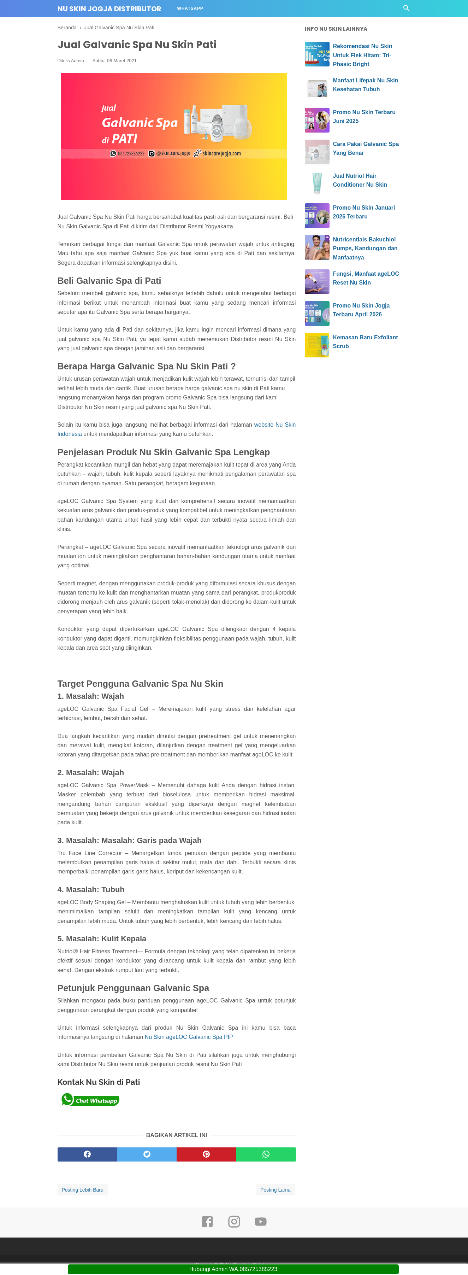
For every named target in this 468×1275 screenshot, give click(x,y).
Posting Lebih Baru (82, 1190)
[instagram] (234, 1227)
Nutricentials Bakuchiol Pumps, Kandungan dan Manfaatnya (365, 248)
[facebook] (87, 1155)
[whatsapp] (266, 1155)
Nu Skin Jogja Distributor (109, 9)
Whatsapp (190, 8)
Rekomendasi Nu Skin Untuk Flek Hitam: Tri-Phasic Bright (362, 55)
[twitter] (147, 1155)
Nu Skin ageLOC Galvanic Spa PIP (189, 1038)
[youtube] (261, 1227)
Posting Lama (275, 1190)
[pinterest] (206, 1155)
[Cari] (406, 10)
